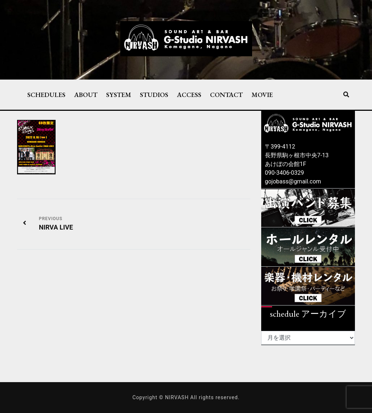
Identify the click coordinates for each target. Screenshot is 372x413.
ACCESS (189, 94)
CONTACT (226, 94)
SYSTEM (118, 94)
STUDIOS (154, 94)
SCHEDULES (46, 94)
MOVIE (262, 94)
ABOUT (85, 94)
